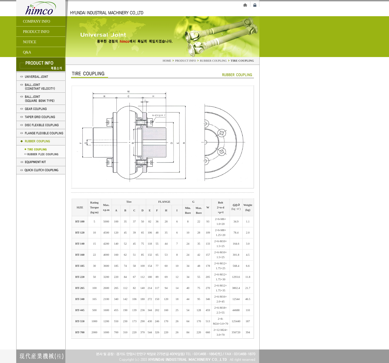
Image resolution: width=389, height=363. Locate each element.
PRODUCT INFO (185, 60)
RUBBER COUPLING (213, 60)
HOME (167, 60)
